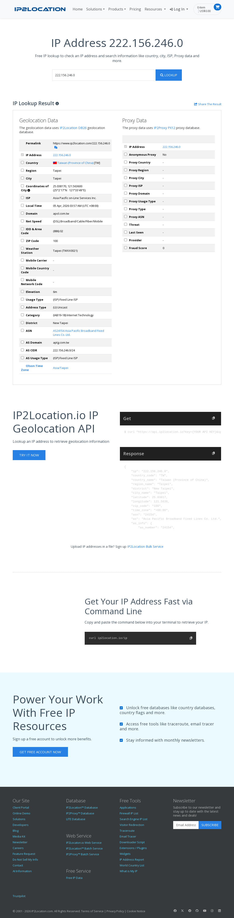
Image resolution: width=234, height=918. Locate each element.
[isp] (22, 197)
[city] (22, 178)
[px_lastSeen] (125, 232)
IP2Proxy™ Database (80, 813)
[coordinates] (22, 185)
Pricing (135, 9)
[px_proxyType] (125, 208)
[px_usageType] (125, 200)
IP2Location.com (42, 911)
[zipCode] (22, 240)
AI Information (22, 871)
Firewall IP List (129, 813)
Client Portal (21, 807)
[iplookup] (103, 75)
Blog (15, 831)
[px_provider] (125, 239)
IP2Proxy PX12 (164, 128)
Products (115, 9)
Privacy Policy (115, 911)
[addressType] (22, 307)
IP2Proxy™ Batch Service (82, 854)
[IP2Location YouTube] (204, 911)
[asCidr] (22, 349)
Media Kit (19, 836)
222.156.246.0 (62, 155)
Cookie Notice (136, 911)
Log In (177, 9)
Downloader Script (132, 842)
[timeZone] (22, 205)
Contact (18, 865)
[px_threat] (125, 224)
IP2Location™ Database (82, 807)
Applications (128, 807)
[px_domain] (125, 193)
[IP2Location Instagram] (212, 911)
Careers (18, 848)
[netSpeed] (22, 220)
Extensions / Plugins (133, 848)
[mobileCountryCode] (22, 267)
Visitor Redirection (132, 825)
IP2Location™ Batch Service (84, 848)
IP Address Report (132, 860)
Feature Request (24, 854)
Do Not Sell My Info (25, 860)
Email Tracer (128, 836)
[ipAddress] (22, 154)
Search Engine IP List (133, 819)
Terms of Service (92, 911)
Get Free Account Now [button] (40, 752)
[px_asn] (125, 216)
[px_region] (125, 169)
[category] (22, 314)
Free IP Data (74, 878)
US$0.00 (205, 11)
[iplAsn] (22, 330)
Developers (21, 825)
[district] (22, 322)
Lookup (168, 75)
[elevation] (22, 291)
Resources (154, 9)
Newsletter (20, 842)
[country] (22, 162)
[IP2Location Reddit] (190, 911)
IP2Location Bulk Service (145, 546)
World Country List (132, 865)
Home (78, 9)
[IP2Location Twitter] (182, 911)
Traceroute (127, 831)
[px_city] (125, 177)
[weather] (22, 248)
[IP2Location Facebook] (175, 911)
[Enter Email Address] (186, 825)
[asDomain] (22, 342)
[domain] (22, 213)
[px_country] (125, 162)
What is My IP (129, 871)
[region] (22, 170)
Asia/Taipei (60, 368)
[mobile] (22, 260)
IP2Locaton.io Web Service (84, 843)
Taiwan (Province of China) (75, 163)
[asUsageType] (22, 357)
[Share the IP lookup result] (207, 104)
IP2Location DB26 (73, 128)
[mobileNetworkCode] (22, 279)
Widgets (125, 854)
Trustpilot (19, 896)
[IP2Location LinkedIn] (219, 911)
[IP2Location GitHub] (197, 911)
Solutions (94, 9)
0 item (201, 7)
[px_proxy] (125, 154)
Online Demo (21, 813)
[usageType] (22, 299)
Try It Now (29, 455)
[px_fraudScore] (125, 247)
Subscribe (209, 825)
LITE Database (75, 819)
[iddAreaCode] (22, 228)
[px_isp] (125, 185)
